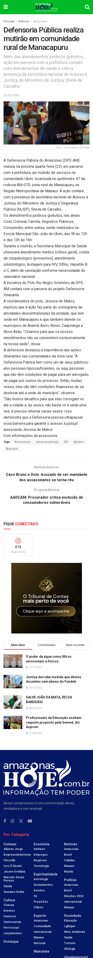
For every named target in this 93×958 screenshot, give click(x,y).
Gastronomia (12, 922)
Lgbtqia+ (69, 926)
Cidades (69, 860)
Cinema (9, 905)
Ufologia (69, 948)
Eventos (9, 910)
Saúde (8, 886)
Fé (35, 896)
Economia (41, 844)
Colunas (10, 844)
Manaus (12, 448)
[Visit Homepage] (46, 7)
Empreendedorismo (17, 854)
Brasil (68, 854)
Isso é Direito (13, 866)
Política (70, 880)
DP (66, 442)
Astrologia (41, 879)
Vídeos (38, 907)
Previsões (41, 901)
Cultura (9, 900)
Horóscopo (11, 927)
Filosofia (9, 860)
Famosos (10, 916)
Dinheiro (39, 849)
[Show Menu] (6, 7)
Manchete (41, 951)
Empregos (41, 854)
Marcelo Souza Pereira (14, 879)
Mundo (68, 871)
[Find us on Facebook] (5, 821)
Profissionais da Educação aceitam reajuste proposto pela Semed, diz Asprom (53, 722)
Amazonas (40, 21)
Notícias (23, 21)
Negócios (40, 860)
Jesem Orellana (14, 871)
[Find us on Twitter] (21, 821)
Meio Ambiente (74, 932)
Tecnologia (41, 866)
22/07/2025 (11, 95)
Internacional (42, 932)
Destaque (11, 941)
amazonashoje (47, 442)
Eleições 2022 (73, 896)
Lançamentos (13, 933)
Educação (70, 920)
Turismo (70, 943)
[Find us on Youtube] (30, 821)
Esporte (40, 916)
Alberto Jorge (13, 849)
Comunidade (42, 926)
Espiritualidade (45, 874)
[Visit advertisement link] (46, 598)
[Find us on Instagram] (12, 821)
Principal (9, 21)
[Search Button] (87, 7)
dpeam (78, 442)
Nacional (39, 943)
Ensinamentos (43, 884)
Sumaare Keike (14, 892)
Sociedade (72, 916)
